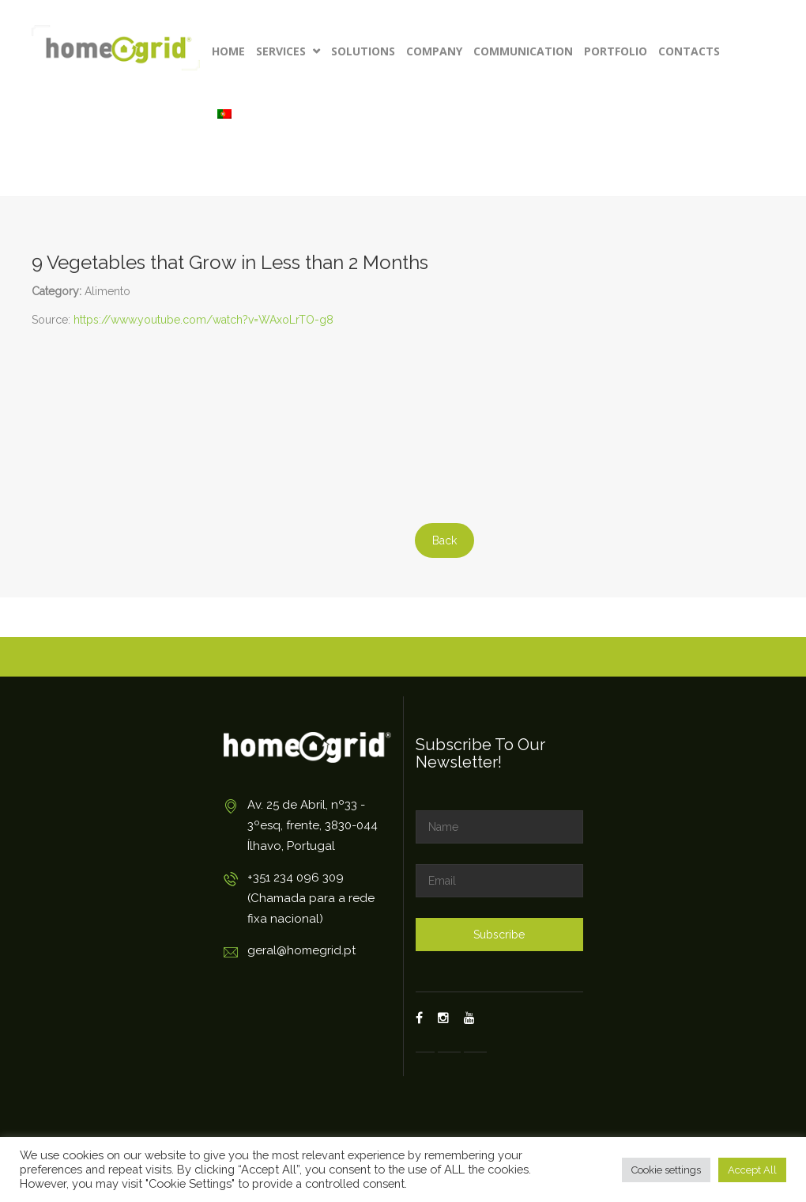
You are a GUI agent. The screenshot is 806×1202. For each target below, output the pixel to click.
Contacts (689, 51)
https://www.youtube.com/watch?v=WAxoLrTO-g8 (203, 319)
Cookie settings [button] (666, 1170)
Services (288, 51)
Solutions (363, 51)
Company (434, 51)
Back (444, 540)
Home (228, 51)
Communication (523, 51)
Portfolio (615, 51)
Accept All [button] (752, 1170)
